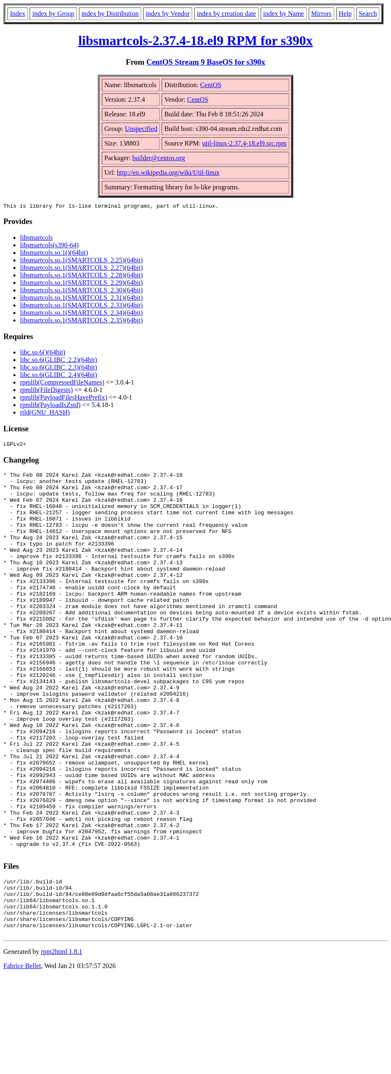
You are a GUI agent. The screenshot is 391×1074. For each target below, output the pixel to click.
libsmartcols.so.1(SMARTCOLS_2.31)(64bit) (81, 298)
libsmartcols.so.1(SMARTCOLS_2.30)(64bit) (81, 291)
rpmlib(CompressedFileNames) (62, 383)
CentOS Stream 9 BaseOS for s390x (205, 62)
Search (368, 13)
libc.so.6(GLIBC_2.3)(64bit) (58, 368)
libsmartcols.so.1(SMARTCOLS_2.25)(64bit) (81, 261)
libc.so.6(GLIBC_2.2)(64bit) (58, 361)
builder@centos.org (158, 157)
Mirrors (321, 13)
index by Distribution (110, 13)
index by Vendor (168, 13)
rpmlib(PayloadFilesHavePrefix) (63, 398)
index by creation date (226, 13)
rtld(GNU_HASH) (45, 413)
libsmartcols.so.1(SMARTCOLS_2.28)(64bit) (81, 276)
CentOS (210, 84)
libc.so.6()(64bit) (42, 353)
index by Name (283, 13)
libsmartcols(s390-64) (49, 246)
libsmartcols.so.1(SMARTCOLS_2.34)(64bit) (81, 313)
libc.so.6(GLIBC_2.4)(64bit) (58, 376)
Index (17, 13)
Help (345, 13)
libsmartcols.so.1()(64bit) (54, 253)
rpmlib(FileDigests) (46, 391)
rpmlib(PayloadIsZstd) (50, 406)
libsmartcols (36, 238)
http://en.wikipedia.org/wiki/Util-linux (168, 172)
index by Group (53, 13)
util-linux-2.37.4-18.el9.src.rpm (244, 143)
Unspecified (141, 128)
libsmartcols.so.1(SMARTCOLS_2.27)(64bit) (81, 268)
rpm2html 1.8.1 (61, 1041)
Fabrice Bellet (22, 1055)
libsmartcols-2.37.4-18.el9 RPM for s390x (195, 40)
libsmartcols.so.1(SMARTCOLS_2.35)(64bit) (81, 321)
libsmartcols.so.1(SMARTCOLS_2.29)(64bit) (81, 283)
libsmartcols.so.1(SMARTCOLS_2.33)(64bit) (81, 306)
